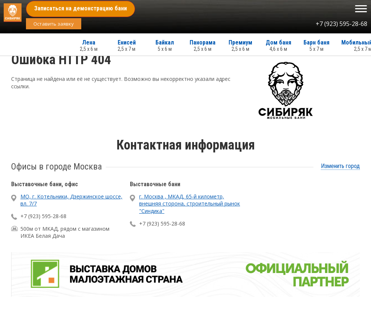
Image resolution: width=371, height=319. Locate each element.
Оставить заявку (53, 23)
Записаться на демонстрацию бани (80, 8)
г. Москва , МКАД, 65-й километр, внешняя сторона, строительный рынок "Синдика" (189, 203)
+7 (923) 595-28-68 (341, 24)
